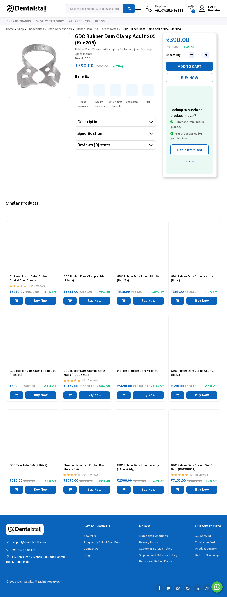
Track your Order (206, 542)
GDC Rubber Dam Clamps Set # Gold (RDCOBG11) (192, 467)
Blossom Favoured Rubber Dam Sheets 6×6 (84, 467)
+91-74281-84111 (21, 550)
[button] (16, 301)
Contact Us (91, 549)
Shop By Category (50, 21)
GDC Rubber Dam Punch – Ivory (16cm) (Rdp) (138, 467)
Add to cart (189, 66)
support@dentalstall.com (26, 542)
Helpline (160, 6)
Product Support (206, 549)
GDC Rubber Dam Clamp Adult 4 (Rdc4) (192, 278)
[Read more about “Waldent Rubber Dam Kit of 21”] (124, 395)
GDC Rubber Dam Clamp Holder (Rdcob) (84, 278)
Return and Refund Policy (156, 561)
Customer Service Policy (155, 549)
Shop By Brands (19, 21)
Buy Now (189, 77)
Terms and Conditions (153, 536)
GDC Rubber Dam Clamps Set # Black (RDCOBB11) (84, 373)
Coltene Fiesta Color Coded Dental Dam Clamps (29, 278)
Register (214, 10)
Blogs (100, 21)
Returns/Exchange (207, 555)
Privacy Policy (149, 542)
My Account (203, 536)
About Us (90, 536)
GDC (87, 58)
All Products (79, 21)
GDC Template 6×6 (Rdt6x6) (28, 465)
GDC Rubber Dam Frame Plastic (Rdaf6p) (138, 278)
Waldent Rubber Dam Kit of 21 (137, 371)
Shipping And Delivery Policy (158, 555)
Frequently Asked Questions (102, 542)
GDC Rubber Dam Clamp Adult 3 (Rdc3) (192, 373)
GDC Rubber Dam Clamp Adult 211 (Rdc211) (33, 373)
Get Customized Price (189, 151)
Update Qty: (174, 55)
